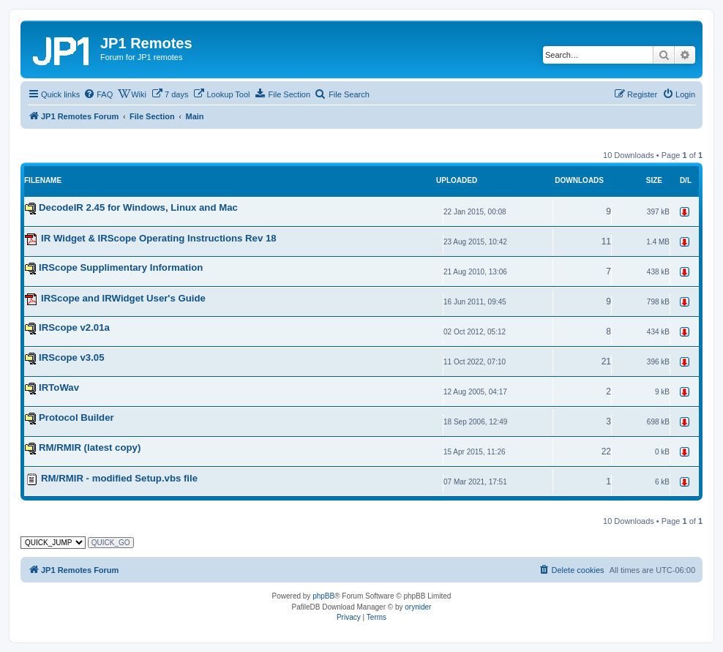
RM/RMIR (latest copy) (90, 447)
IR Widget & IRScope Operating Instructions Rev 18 (159, 238)
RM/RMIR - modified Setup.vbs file (119, 478)
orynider (418, 607)
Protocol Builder (76, 417)
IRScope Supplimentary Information (121, 267)
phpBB (323, 596)
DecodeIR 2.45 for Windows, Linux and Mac (138, 207)
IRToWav (59, 387)
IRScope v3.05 (71, 357)
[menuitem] (98, 94)
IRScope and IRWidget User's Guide (123, 298)
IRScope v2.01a (74, 327)
